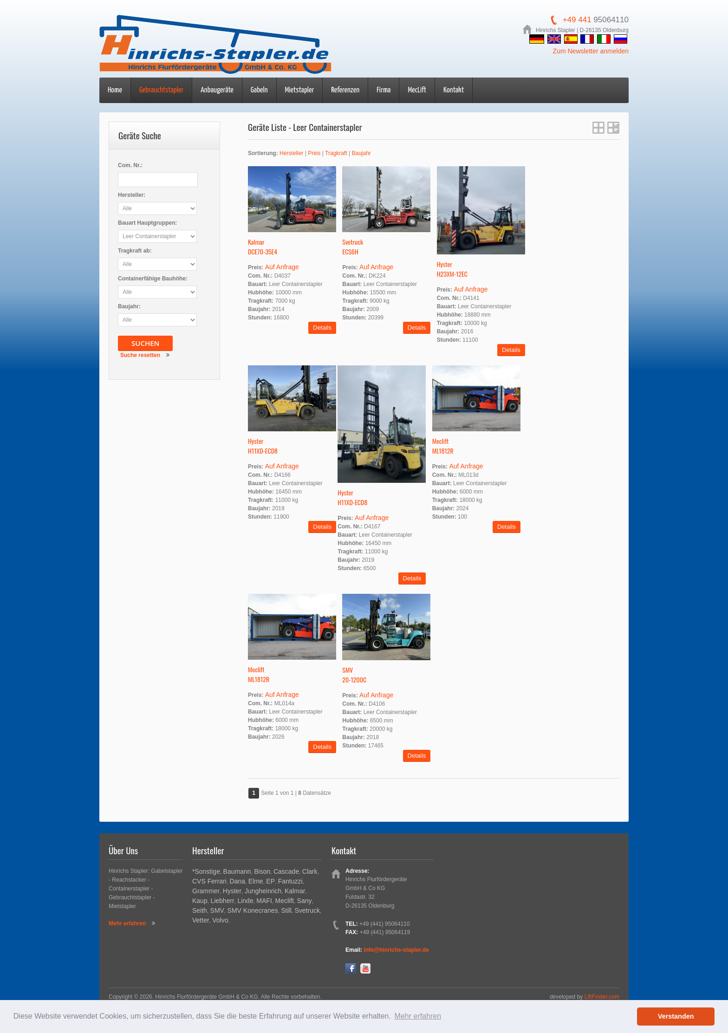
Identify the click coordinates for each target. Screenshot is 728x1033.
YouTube (365, 968)
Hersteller (291, 153)
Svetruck (306, 910)
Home (115, 90)
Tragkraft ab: (135, 250)
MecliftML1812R (443, 445)
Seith (199, 910)
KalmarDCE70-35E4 (262, 246)
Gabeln (259, 90)
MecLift (417, 90)
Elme (255, 881)
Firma (383, 90)
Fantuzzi (290, 881)
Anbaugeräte (217, 90)
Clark (310, 871)
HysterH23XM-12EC (452, 269)
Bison (262, 871)
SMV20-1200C (354, 674)
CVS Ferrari (209, 881)
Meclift (284, 900)
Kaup (200, 900)
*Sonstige (206, 871)
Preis (314, 153)
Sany (304, 900)
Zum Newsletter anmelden (591, 51)
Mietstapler (299, 90)
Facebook (350, 968)
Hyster (232, 891)
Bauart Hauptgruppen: (147, 223)
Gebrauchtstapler (161, 90)
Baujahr (360, 153)
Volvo (220, 920)
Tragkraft (336, 153)
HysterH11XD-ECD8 (263, 445)
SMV (217, 910)
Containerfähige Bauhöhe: (153, 278)
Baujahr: (129, 306)
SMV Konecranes (253, 910)
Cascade (286, 871)
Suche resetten (140, 355)
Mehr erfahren (127, 923)
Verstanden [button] (676, 1016)
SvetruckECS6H (352, 246)
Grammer (206, 891)
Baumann (237, 871)
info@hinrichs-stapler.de (396, 950)
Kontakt (453, 90)
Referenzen (345, 90)
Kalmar (295, 891)
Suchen (145, 343)
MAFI (264, 900)
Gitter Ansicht (598, 128)
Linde (245, 900)
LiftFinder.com (602, 997)
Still (286, 910)
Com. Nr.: (130, 165)
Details (322, 327)
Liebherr (222, 900)
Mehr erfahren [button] (418, 1016)
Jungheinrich (263, 891)
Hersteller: (131, 195)
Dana (237, 881)
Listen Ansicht (613, 128)
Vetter (200, 920)
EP (270, 881)
